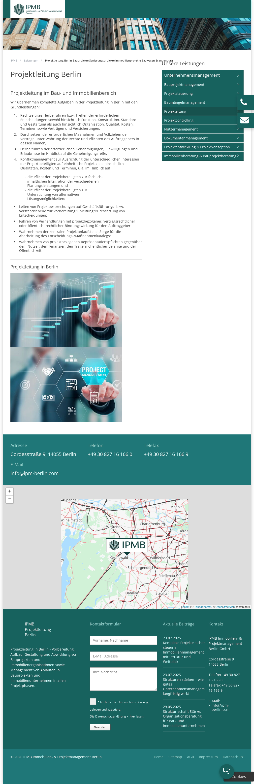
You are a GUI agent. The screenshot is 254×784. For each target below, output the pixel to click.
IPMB (13, 60)
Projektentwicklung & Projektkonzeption (197, 147)
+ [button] (9, 491)
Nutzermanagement (181, 129)
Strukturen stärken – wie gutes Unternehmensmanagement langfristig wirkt (186, 686)
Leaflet (185, 606)
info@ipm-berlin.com (34, 473)
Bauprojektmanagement (184, 84)
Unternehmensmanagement (192, 75)
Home (158, 756)
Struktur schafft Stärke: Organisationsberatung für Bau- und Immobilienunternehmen (184, 718)
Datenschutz (233, 756)
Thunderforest (202, 606)
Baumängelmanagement (184, 102)
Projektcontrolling (178, 120)
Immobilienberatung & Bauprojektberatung (200, 156)
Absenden (100, 727)
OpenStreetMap (225, 606)
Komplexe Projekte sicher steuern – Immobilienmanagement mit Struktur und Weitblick (184, 652)
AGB (190, 756)
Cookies (238, 776)
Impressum (208, 756)
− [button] (9, 499)
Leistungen (31, 60)
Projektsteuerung (178, 93)
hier (132, 716)
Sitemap (175, 756)
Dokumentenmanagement (186, 138)
